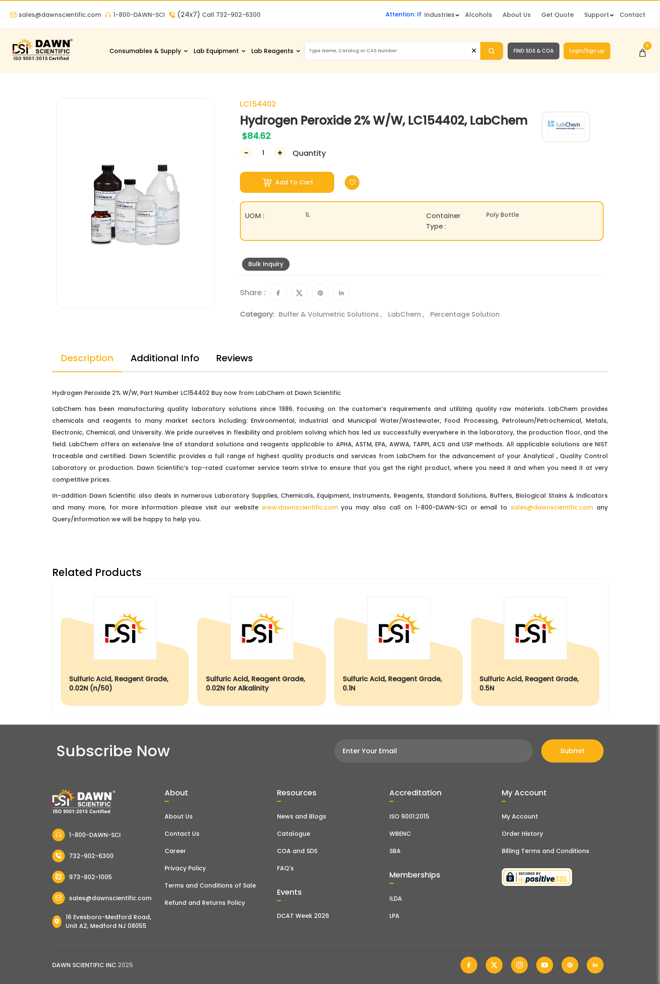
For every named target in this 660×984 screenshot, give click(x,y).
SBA (395, 851)
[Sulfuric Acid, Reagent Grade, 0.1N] (398, 647)
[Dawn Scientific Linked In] (595, 965)
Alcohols (478, 15)
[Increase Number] (280, 153)
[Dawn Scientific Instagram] (519, 965)
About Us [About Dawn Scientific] (517, 15)
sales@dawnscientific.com (56, 15)
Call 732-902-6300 (215, 15)
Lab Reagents (272, 51)
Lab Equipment (216, 51)
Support (596, 15)
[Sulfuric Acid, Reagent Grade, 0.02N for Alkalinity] (261, 647)
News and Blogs (301, 816)
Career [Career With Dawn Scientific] (175, 851)
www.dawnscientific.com (300, 507)
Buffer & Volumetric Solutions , (331, 314)
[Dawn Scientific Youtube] (544, 965)
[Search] (491, 51)
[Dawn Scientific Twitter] (494, 965)
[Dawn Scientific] (42, 59)
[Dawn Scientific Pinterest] (570, 965)
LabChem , (407, 314)
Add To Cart (288, 182)
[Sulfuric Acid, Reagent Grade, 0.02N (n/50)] (125, 647)
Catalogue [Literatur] (293, 833)
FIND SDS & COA (534, 50)
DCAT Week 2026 (303, 916)
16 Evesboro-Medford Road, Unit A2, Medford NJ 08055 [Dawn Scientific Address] (101, 921)
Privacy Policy (185, 868)
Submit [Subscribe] (572, 751)
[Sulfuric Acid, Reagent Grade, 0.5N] (535, 647)
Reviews (234, 358)
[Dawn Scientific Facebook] (468, 965)
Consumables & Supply (145, 51)
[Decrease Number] (246, 153)
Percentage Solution (465, 314)
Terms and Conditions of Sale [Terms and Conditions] (210, 885)
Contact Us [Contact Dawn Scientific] (182, 833)
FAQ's (285, 868)
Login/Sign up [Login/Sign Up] (587, 50)
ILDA (395, 898)
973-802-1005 (82, 877)
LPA (394, 916)
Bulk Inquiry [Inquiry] (265, 264)
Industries (439, 15)
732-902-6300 (83, 856)
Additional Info (164, 358)
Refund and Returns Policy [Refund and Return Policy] (205, 903)
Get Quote (557, 15)
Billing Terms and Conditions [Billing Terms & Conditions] (545, 851)
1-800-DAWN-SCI (135, 15)
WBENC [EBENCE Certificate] (400, 833)
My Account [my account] (520, 816)
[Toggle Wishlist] (352, 182)
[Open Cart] (642, 51)
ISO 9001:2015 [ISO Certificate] (409, 816)
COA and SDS (297, 851)
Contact (632, 15)
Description (87, 358)
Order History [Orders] (522, 833)
